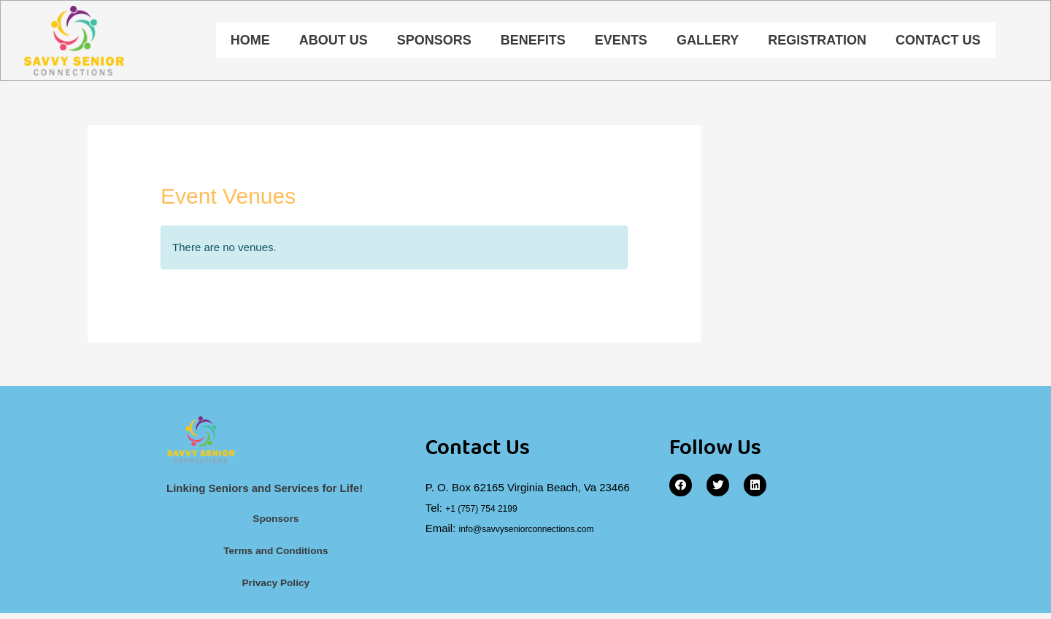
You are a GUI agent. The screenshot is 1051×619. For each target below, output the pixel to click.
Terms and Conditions (275, 555)
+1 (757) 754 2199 (490, 510)
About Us (333, 41)
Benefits (533, 41)
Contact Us (938, 41)
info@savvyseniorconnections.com (543, 530)
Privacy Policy (276, 588)
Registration (817, 41)
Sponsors (434, 41)
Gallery (708, 41)
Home (250, 41)
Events (621, 41)
